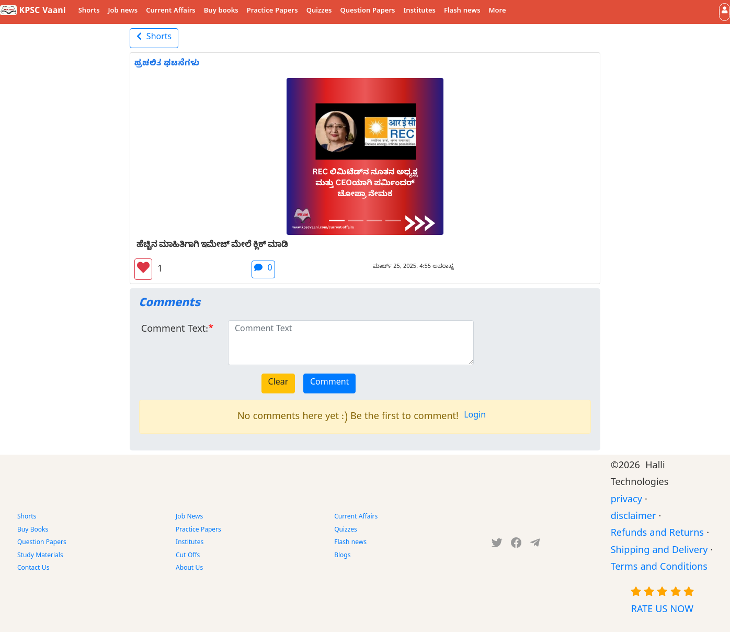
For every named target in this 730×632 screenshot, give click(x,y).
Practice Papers (272, 11)
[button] (724, 11)
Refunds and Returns (657, 534)
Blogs (342, 556)
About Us (189, 569)
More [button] (497, 11)
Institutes (420, 11)
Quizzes (319, 11)
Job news (123, 11)
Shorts (89, 11)
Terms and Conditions (659, 568)
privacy (626, 500)
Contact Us (33, 569)
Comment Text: (174, 330)
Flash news (462, 11)
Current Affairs (171, 11)
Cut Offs (188, 556)
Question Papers (367, 11)
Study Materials (40, 556)
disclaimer (633, 517)
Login (475, 416)
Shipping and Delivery (659, 551)
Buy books (221, 11)
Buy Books (32, 530)
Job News (189, 517)
